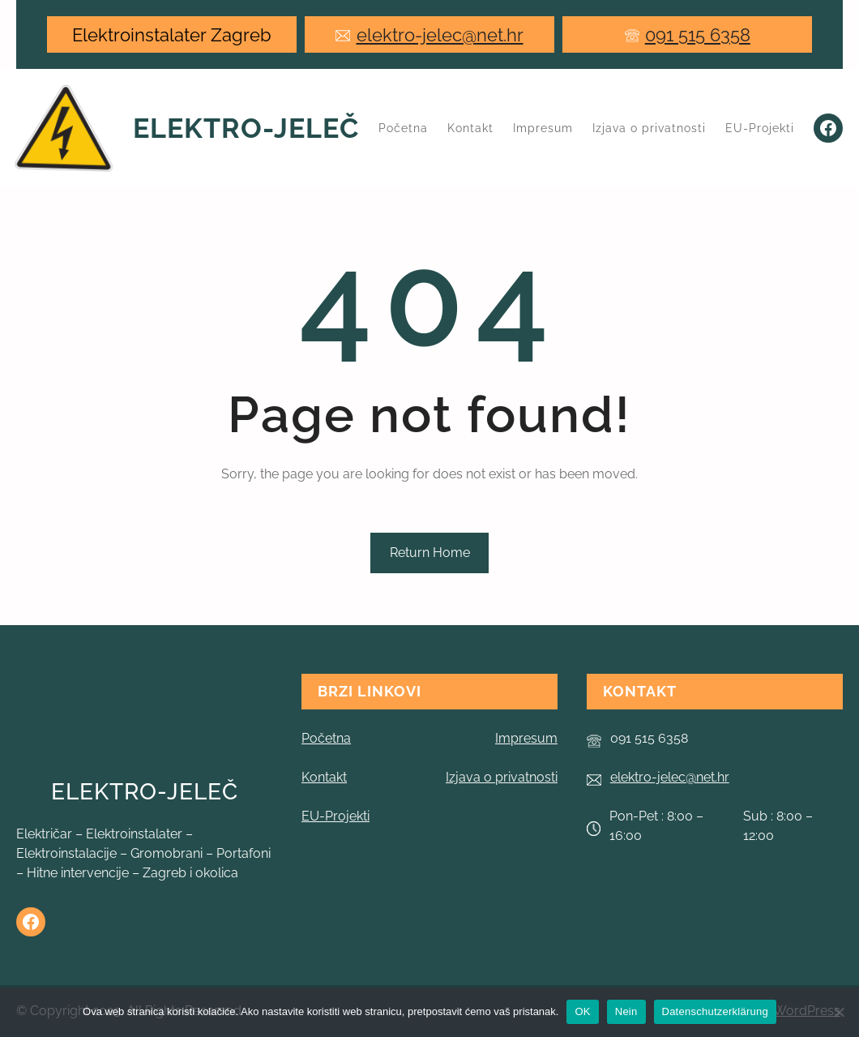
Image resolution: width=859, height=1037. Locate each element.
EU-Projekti (335, 816)
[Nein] (839, 1012)
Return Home (430, 552)
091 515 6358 (697, 34)
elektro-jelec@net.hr (440, 34)
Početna (403, 128)
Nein (626, 1011)
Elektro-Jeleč (246, 128)
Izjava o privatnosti (502, 777)
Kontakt (324, 777)
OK (582, 1011)
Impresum (526, 738)
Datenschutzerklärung (715, 1011)
